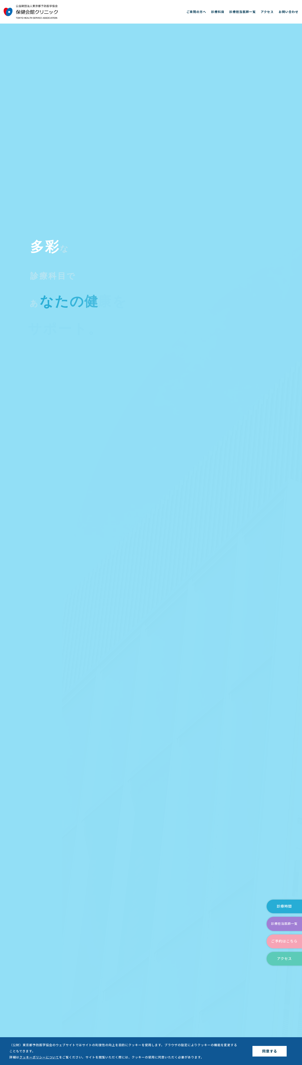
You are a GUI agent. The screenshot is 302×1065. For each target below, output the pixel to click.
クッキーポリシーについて (39, 1057)
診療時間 (284, 906)
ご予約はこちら (284, 941)
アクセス (267, 12)
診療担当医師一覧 (242, 12)
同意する (269, 1051)
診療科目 (217, 12)
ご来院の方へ (196, 12)
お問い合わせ (288, 12)
